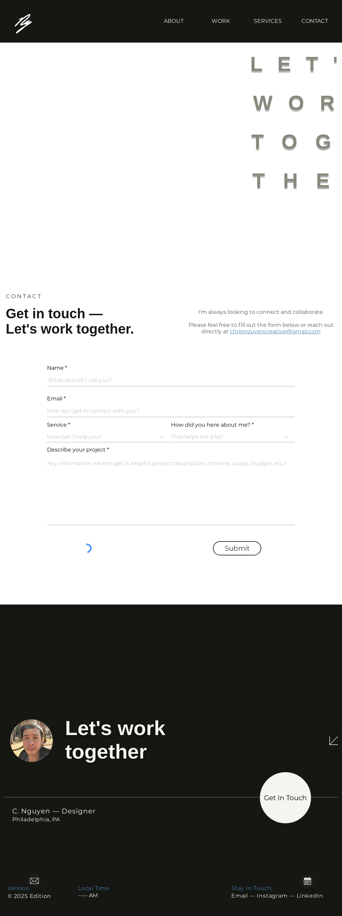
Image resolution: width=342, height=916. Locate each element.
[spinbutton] (98, 895)
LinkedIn (310, 895)
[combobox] (233, 436)
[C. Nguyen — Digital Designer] (28, 21)
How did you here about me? (210, 425)
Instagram (272, 895)
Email (54, 398)
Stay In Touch (251, 888)
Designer (79, 811)
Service (57, 425)
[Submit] (237, 548)
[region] (51, 881)
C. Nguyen (31, 811)
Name (55, 368)
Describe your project (76, 450)
